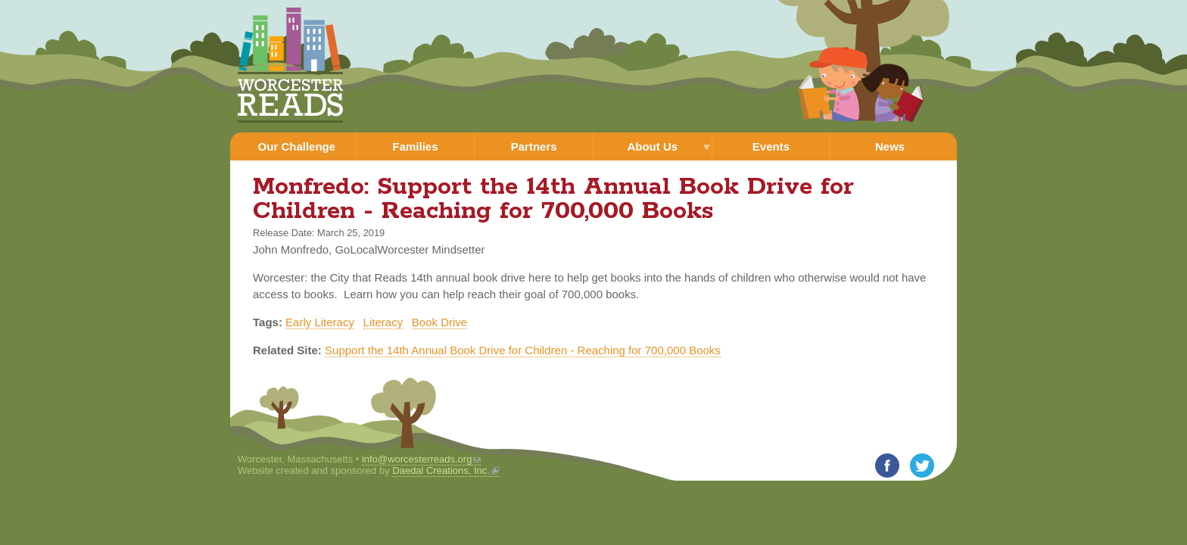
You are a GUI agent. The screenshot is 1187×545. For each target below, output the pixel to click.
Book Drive (439, 322)
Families (415, 146)
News (890, 146)
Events (771, 146)
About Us (652, 146)
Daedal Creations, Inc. (445, 470)
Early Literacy (319, 322)
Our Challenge (297, 146)
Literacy (383, 322)
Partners (534, 146)
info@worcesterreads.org (421, 459)
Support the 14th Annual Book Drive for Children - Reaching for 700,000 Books (523, 350)
